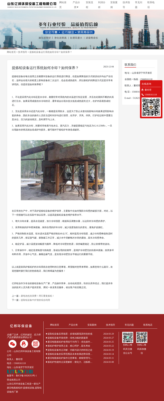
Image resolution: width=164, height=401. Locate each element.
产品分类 (76, 4)
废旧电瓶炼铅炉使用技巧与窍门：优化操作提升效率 (69, 342)
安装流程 (89, 4)
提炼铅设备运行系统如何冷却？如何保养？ (50, 52)
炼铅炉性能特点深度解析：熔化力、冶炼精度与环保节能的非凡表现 (69, 362)
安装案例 (114, 4)
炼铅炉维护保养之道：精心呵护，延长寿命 (67, 346)
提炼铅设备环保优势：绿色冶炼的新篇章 (66, 338)
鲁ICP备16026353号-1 (26, 375)
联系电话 (151, 4)
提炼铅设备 (28, 388)
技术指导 (126, 4)
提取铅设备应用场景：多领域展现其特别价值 (68, 334)
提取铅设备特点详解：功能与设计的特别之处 (68, 350)
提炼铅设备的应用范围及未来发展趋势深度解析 (69, 354)
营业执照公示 (13, 380)
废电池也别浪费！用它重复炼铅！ (37, 296)
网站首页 (62, 4)
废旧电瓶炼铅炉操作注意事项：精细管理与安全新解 (69, 358)
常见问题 (138, 4)
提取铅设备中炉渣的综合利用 (35, 300)
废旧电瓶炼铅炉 (15, 388)
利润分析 (101, 4)
